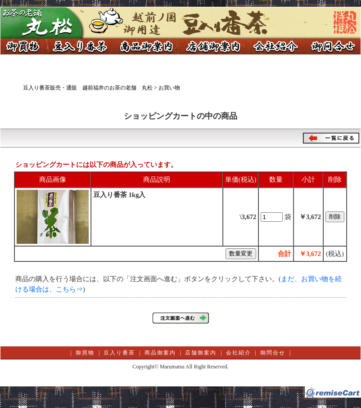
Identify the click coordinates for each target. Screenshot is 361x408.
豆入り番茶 (79, 46)
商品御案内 (146, 46)
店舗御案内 (214, 46)
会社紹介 (275, 46)
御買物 (22, 46)
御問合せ (331, 46)
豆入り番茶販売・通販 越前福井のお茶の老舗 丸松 (88, 88)
